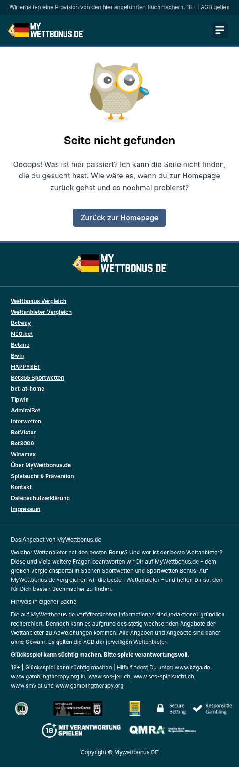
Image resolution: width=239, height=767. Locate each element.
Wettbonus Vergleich (38, 300)
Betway (21, 322)
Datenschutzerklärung (40, 498)
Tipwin (20, 399)
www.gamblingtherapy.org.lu (48, 676)
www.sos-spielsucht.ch (163, 676)
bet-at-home (27, 388)
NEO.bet (22, 333)
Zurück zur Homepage (119, 217)
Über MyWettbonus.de (41, 465)
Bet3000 (22, 443)
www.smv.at (26, 685)
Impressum (26, 509)
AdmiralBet (25, 410)
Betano (20, 344)
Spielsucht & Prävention (42, 476)
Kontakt (21, 487)
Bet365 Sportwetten (37, 377)
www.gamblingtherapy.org (89, 685)
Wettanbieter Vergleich (41, 311)
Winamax (23, 454)
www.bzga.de (193, 667)
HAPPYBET (26, 366)
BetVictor (23, 432)
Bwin (17, 355)
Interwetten (26, 421)
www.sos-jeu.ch (110, 676)
